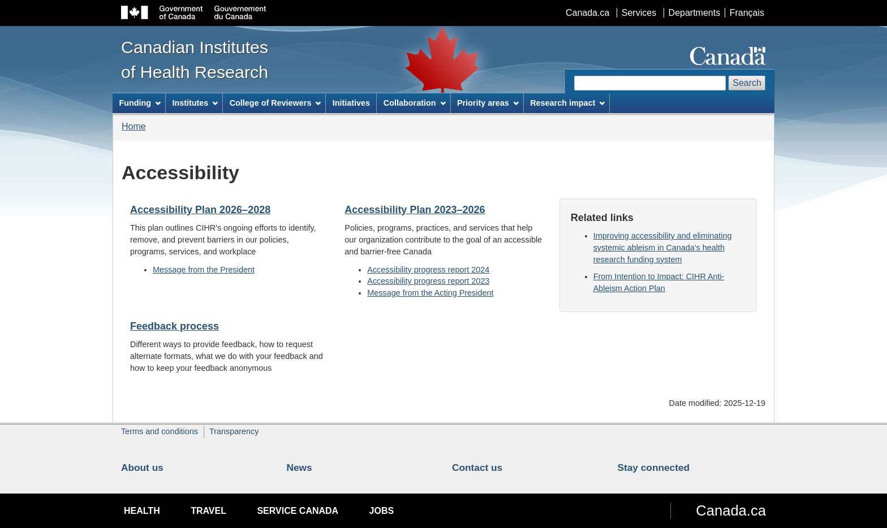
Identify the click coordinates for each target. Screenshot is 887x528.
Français (747, 13)
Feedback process (174, 326)
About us (142, 467)
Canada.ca (587, 13)
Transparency (234, 431)
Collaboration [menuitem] (415, 102)
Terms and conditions (159, 431)
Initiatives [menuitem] (351, 102)
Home (134, 126)
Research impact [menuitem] (567, 102)
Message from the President (204, 269)
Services (639, 13)
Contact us (477, 467)
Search (747, 83)
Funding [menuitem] (140, 102)
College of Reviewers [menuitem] (275, 102)
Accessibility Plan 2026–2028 (200, 209)
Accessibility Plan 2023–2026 (415, 209)
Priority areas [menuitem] (488, 102)
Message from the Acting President (430, 292)
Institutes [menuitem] (195, 102)
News (299, 467)
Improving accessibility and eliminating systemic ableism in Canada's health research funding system (662, 247)
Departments (695, 13)
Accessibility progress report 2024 (428, 269)
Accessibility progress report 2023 (428, 280)
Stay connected (654, 467)
